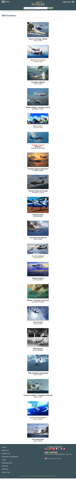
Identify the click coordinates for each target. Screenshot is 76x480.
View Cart (67, 2)
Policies (5, 466)
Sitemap (5, 469)
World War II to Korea (12, 11)
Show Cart (6, 472)
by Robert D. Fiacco (38, 108)
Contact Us (6, 453)
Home (3, 11)
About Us (5, 450)
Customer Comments (10, 457)
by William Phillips (38, 169)
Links (4, 460)
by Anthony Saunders (38, 301)
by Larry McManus (38, 349)
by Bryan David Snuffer (38, 146)
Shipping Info (7, 463)
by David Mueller (38, 215)
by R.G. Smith (38, 39)
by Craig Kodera (38, 279)
